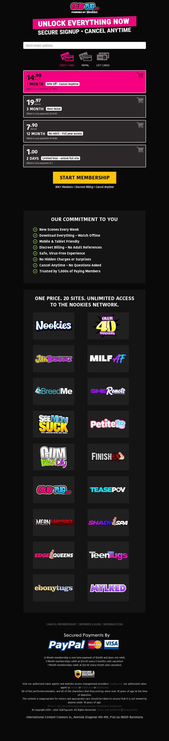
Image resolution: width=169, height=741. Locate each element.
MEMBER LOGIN (90, 624)
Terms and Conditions (109, 710)
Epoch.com (103, 687)
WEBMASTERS (113, 624)
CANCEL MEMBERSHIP (61, 624)
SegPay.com (116, 684)
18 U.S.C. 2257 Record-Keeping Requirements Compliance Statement (85, 706)
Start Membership (85, 177)
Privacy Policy (130, 710)
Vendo (74, 687)
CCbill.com (87, 687)
